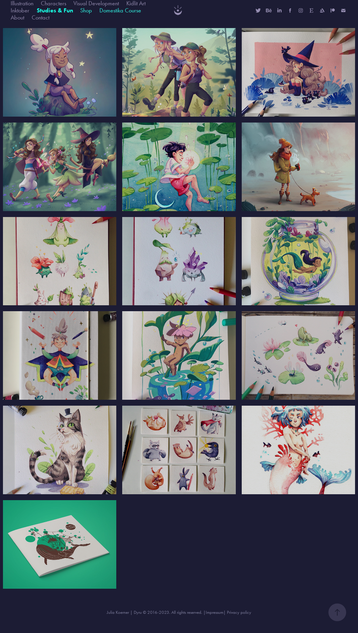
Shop (86, 10)
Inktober (20, 10)
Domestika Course (120, 10)
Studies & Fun (55, 10)
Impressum (214, 612)
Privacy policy (239, 612)
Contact (40, 17)
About (17, 17)
